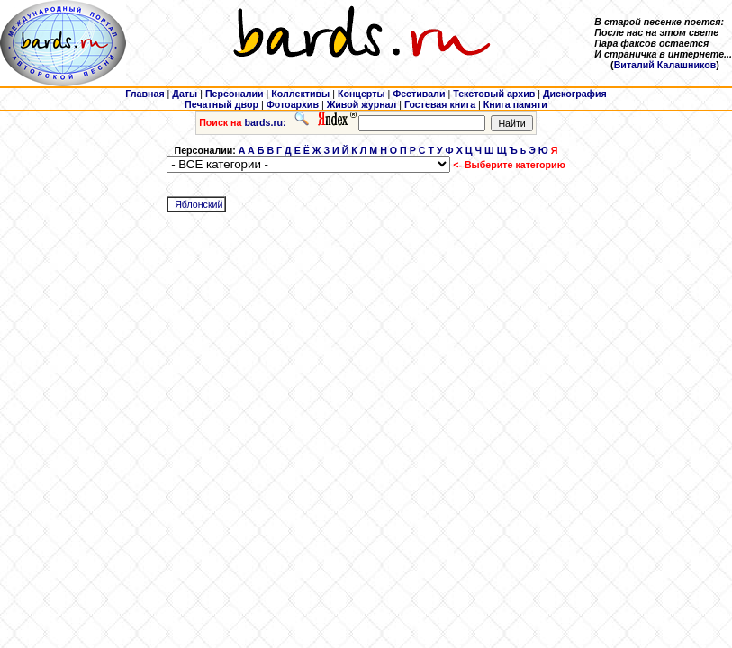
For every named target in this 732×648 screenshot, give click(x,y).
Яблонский (198, 204)
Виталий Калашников (665, 64)
